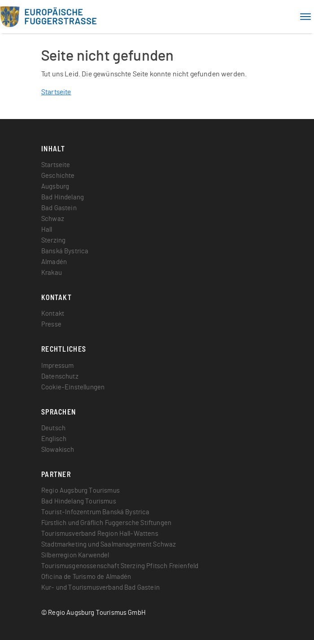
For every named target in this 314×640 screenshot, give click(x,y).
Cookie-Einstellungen (73, 387)
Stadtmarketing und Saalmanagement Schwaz (108, 544)
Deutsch (53, 428)
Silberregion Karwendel (75, 555)
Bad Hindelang (62, 197)
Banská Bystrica (64, 251)
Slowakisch (57, 449)
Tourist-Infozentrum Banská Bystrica (95, 512)
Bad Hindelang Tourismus (78, 501)
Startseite (56, 92)
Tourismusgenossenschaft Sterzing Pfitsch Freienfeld (119, 566)
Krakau (51, 272)
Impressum (57, 365)
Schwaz (52, 219)
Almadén (54, 262)
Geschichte (58, 175)
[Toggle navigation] (305, 16)
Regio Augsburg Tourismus (80, 490)
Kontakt (52, 313)
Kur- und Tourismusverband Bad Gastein (100, 587)
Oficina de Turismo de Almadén (86, 577)
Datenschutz (59, 376)
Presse (51, 324)
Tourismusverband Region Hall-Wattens (99, 533)
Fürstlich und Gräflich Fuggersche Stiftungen (106, 523)
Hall (46, 229)
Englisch (53, 439)
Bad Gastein (59, 208)
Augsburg (55, 186)
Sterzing (53, 240)
